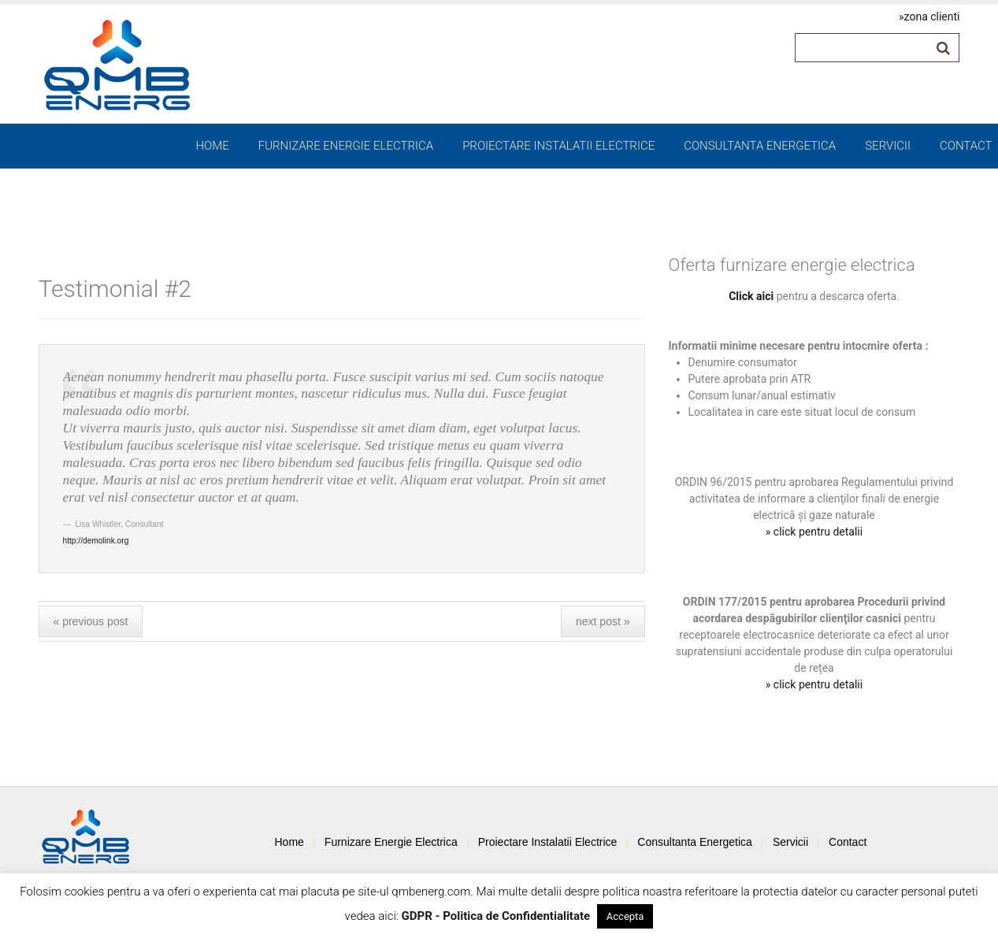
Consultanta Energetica (760, 146)
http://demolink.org (96, 540)
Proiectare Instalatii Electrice (558, 146)
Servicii (888, 146)
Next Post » (603, 621)
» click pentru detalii (814, 531)
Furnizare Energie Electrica (345, 146)
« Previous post (91, 621)
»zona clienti (929, 16)
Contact (966, 146)
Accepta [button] (625, 916)
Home (211, 146)
